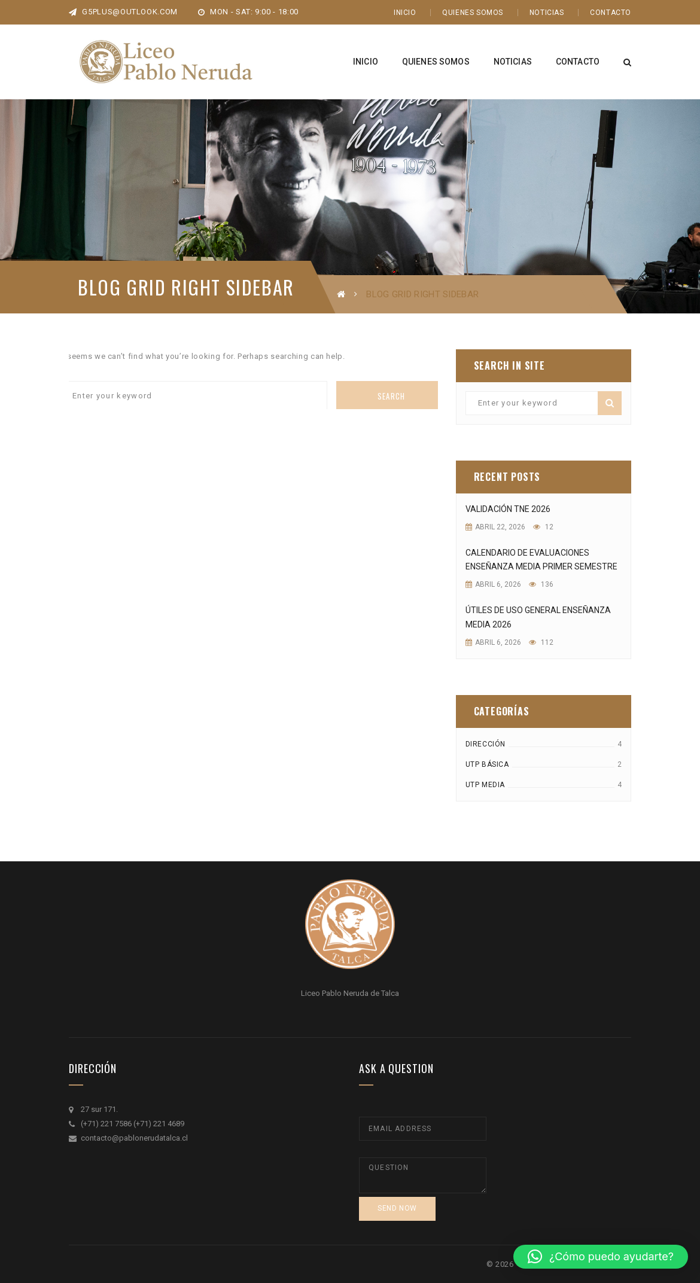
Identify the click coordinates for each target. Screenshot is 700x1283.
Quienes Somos (472, 12)
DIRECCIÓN (485, 744)
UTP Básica (487, 764)
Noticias (546, 12)
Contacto (610, 12)
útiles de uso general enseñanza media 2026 (538, 617)
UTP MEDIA (485, 785)
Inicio (405, 12)
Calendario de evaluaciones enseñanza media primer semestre (541, 560)
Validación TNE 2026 (507, 509)
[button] (600, 1257)
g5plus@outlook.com (123, 11)
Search (392, 396)
